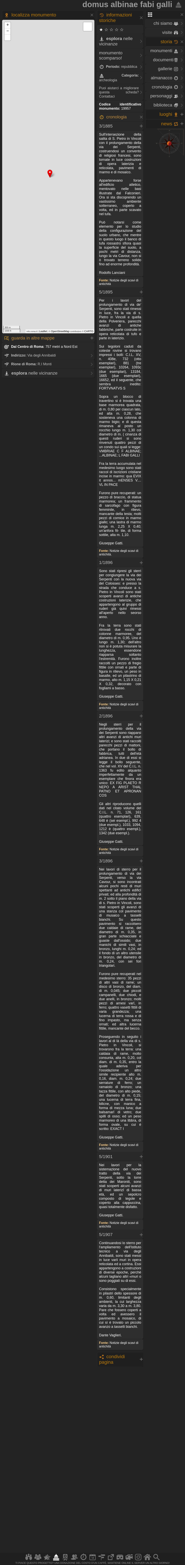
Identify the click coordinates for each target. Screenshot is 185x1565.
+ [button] (7, 25)
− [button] (7, 31)
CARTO (88, 331)
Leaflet (43, 331)
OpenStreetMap (60, 331)
